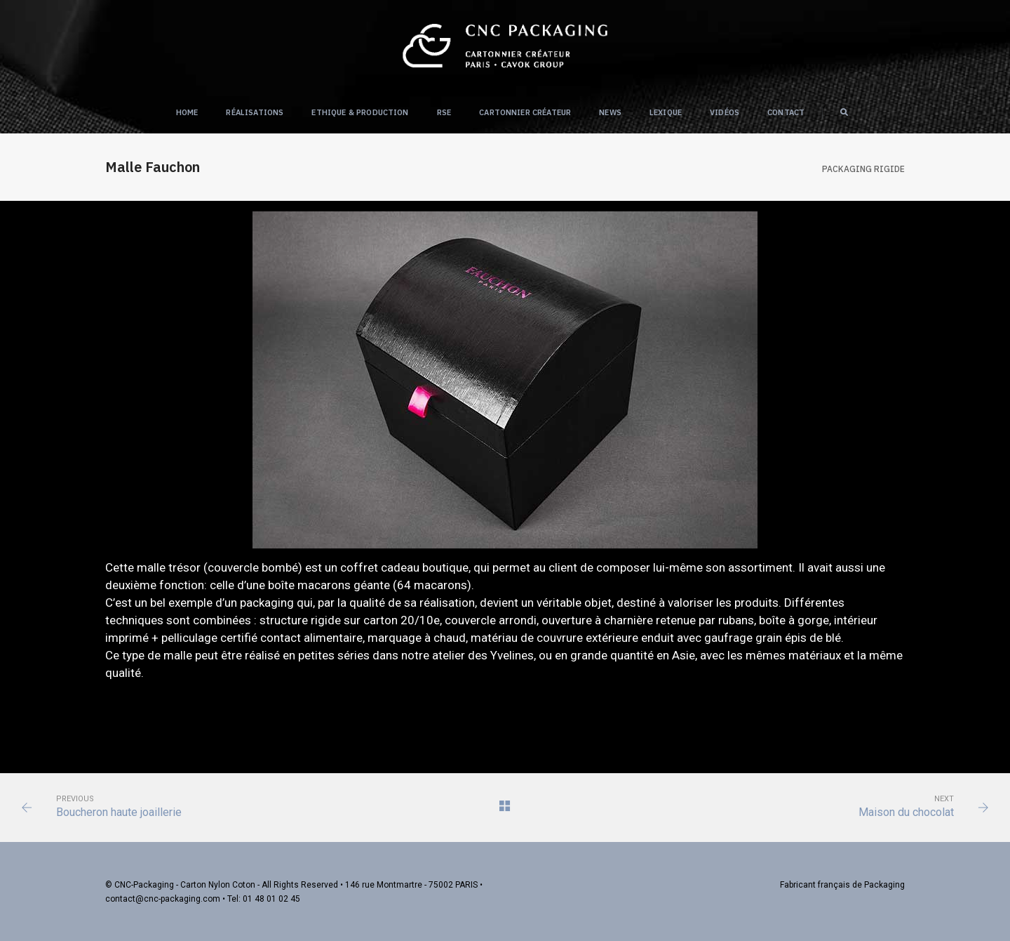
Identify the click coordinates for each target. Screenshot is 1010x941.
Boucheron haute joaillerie (119, 812)
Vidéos (724, 112)
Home (187, 112)
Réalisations (254, 112)
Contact (785, 112)
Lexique (665, 112)
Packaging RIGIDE (863, 169)
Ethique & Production (359, 112)
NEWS (610, 112)
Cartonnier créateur (525, 112)
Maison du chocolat (906, 812)
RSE (444, 112)
